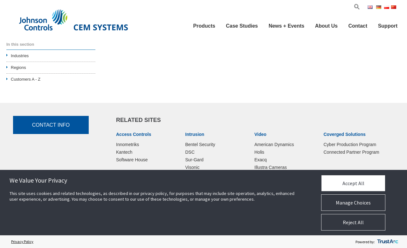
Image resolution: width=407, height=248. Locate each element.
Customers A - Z (25, 79)
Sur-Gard (194, 159)
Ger (379, 7)
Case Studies (242, 26)
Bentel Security (200, 144)
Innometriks (127, 144)
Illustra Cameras (270, 167)
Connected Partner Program (351, 152)
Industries (20, 55)
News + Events (287, 26)
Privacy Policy (22, 241)
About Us (326, 26)
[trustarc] (387, 241)
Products (204, 26)
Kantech (124, 152)
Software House (132, 159)
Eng (371, 7)
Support (387, 26)
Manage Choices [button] (353, 202)
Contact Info (51, 125)
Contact (357, 26)
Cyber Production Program (350, 144)
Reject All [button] (353, 222)
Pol (387, 7)
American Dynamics (274, 144)
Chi (394, 7)
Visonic (192, 167)
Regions (18, 67)
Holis (259, 152)
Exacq (260, 159)
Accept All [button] (353, 183)
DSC (190, 152)
